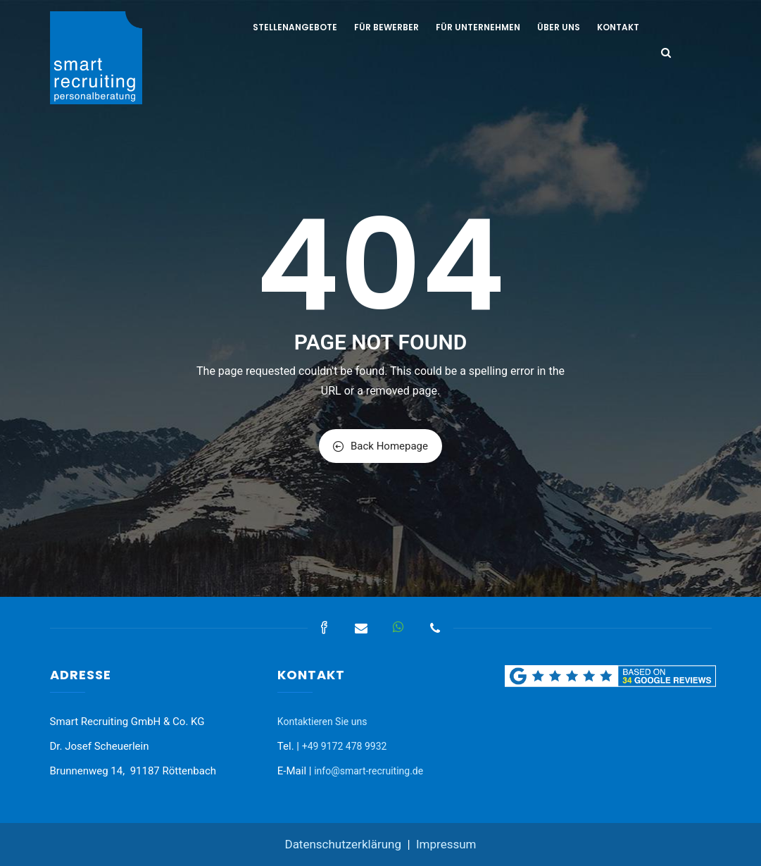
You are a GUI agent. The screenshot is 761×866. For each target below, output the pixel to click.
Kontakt (618, 27)
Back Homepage (380, 446)
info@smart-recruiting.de (368, 771)
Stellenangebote (295, 27)
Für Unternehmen (478, 27)
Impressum (446, 844)
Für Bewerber (386, 27)
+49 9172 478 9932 (344, 746)
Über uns (558, 27)
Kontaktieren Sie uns (322, 721)
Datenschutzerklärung (342, 844)
